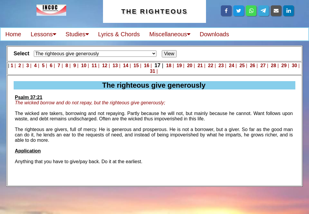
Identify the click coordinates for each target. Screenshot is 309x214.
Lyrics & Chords (119, 34)
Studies (77, 34)
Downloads (214, 34)
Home (13, 34)
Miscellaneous (169, 34)
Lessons (43, 34)
